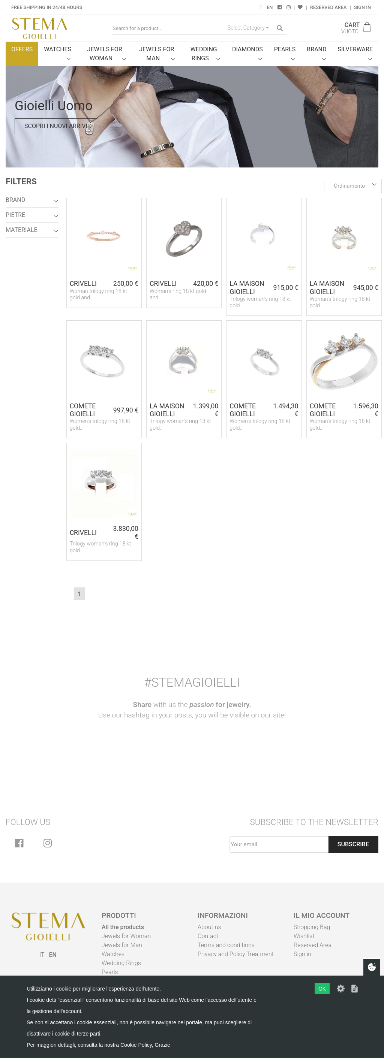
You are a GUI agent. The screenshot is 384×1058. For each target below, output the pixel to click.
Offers (22, 49)
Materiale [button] (22, 229)
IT (260, 7)
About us (209, 927)
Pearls (110, 972)
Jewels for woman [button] (104, 54)
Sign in (362, 7)
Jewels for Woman (126, 936)
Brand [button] (316, 49)
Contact (208, 936)
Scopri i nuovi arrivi (55, 126)
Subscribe (353, 844)
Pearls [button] (285, 49)
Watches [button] (57, 49)
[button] (353, 186)
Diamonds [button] (247, 49)
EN (270, 7)
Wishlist (304, 936)
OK (322, 989)
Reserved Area (328, 7)
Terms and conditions (226, 945)
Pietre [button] (15, 214)
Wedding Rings (121, 963)
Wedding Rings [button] (203, 54)
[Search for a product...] (168, 28)
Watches (113, 954)
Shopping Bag (312, 927)
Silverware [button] (355, 49)
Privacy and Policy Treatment (236, 954)
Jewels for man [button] (156, 54)
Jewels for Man (122, 945)
